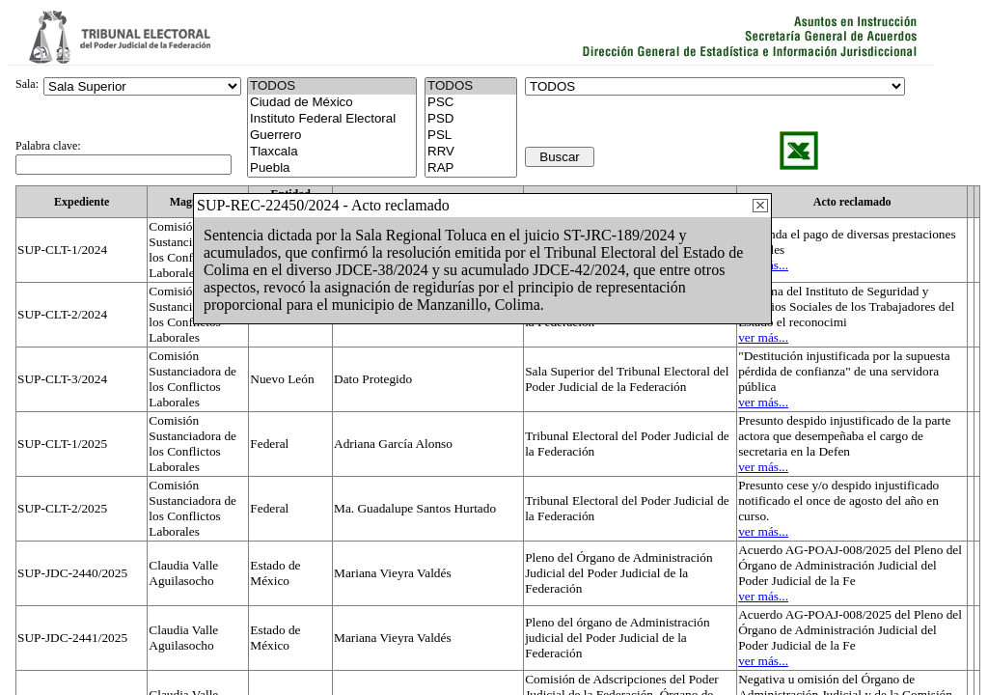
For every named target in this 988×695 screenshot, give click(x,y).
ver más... (763, 337)
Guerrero (332, 135)
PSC (470, 103)
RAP (470, 168)
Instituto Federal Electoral (332, 119)
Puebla (332, 168)
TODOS (470, 86)
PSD (470, 119)
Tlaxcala (332, 152)
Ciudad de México (332, 103)
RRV (470, 152)
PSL (470, 135)
